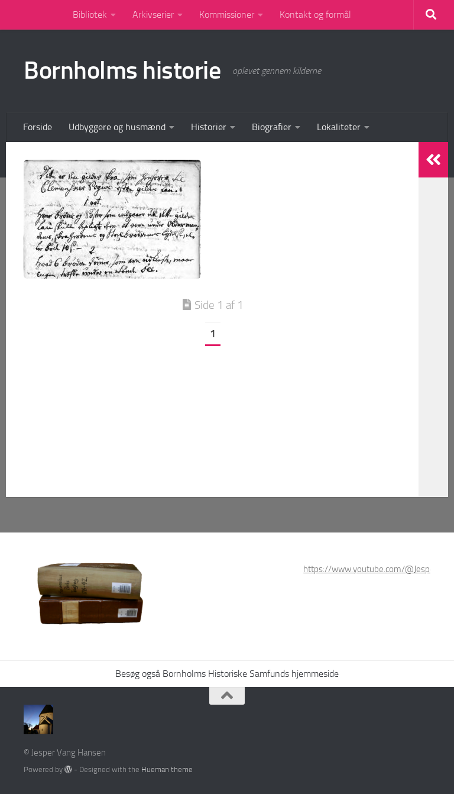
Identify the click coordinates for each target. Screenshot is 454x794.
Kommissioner (226, 14)
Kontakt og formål (315, 14)
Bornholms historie (122, 70)
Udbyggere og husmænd (117, 127)
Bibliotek (90, 14)
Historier (208, 127)
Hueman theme (167, 769)
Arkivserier (153, 14)
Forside (37, 127)
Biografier (271, 127)
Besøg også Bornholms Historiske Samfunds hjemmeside (227, 673)
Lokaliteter (339, 127)
